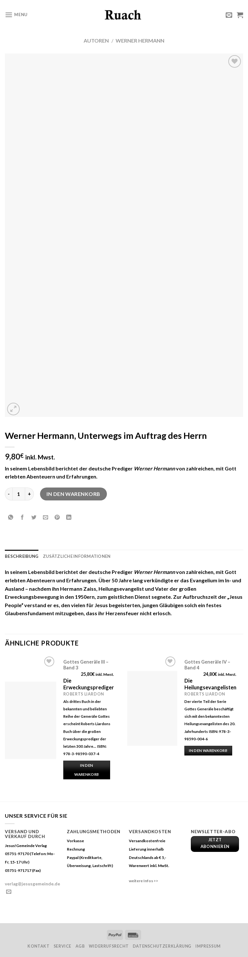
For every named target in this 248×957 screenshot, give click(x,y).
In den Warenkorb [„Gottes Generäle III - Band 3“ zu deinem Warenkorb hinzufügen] (86, 769)
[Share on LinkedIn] (69, 517)
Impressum (208, 946)
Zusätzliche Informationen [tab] (76, 556)
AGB (80, 946)
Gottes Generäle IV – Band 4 (207, 665)
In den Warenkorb (73, 494)
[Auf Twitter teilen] (34, 517)
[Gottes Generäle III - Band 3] (30, 720)
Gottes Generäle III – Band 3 (85, 665)
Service (62, 946)
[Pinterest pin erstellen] (57, 517)
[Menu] (16, 15)
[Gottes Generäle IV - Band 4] (152, 708)
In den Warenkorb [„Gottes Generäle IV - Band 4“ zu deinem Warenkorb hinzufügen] (208, 750)
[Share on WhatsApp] (10, 517)
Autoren (96, 40)
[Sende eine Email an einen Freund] (45, 517)
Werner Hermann (140, 40)
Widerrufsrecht (109, 946)
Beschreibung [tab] (21, 556)
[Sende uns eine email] (8, 892)
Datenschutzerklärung (162, 946)
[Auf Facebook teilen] (22, 517)
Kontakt (38, 946)
